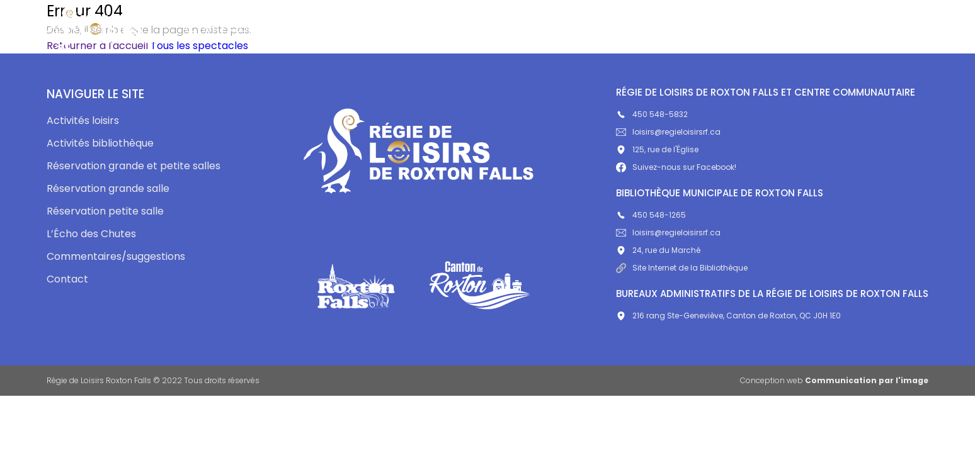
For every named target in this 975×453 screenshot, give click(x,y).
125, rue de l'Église (657, 149)
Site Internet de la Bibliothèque (682, 267)
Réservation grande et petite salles (133, 166)
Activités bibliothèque (349, 28)
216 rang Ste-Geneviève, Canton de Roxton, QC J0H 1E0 (728, 315)
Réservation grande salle (108, 188)
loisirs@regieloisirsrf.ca (668, 131)
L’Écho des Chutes (628, 28)
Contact (894, 28)
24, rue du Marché (658, 250)
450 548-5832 (652, 114)
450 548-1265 (651, 215)
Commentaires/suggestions (773, 28)
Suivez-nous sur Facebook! (676, 167)
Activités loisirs (225, 28)
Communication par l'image (866, 380)
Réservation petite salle (105, 211)
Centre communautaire (495, 28)
